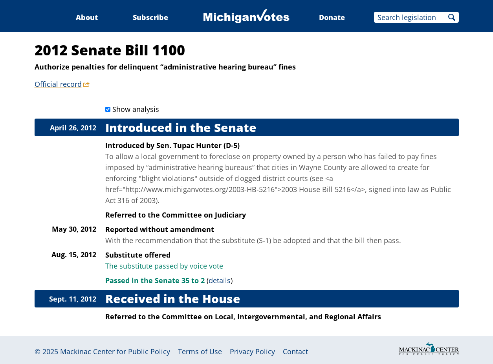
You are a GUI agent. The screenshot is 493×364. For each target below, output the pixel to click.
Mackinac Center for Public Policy (115, 351)
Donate (332, 17)
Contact (295, 351)
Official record (58, 84)
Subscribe (150, 17)
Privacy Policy (252, 351)
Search (452, 17)
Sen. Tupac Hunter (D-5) (198, 145)
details (220, 280)
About (87, 17)
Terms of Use (200, 351)
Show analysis (135, 109)
